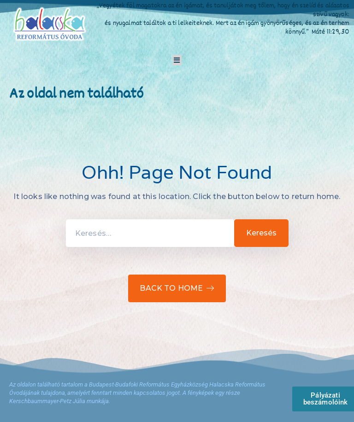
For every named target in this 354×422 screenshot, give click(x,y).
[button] (177, 60)
